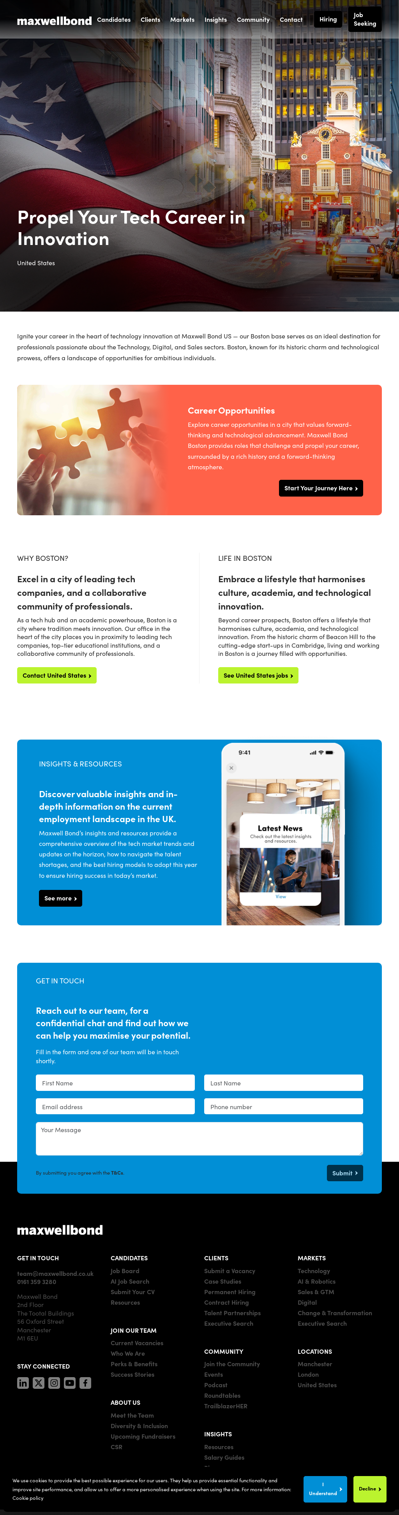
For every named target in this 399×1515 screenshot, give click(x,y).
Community (253, 19)
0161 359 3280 (36, 1281)
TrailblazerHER (225, 1405)
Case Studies (222, 1281)
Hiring (328, 18)
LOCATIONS (315, 1351)
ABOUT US (125, 1402)
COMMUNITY (224, 1351)
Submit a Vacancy (229, 1270)
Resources (125, 1302)
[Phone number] (283, 1106)
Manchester (315, 1363)
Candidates (114, 19)
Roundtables (222, 1395)
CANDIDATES (129, 1257)
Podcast (216, 1384)
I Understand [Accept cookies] (323, 1488)
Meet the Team (132, 1415)
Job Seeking (365, 18)
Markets (182, 19)
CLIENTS (216, 1257)
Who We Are (128, 1353)
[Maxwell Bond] (54, 19)
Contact (291, 19)
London (308, 1374)
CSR (116, 1446)
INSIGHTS (218, 1433)
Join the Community (232, 1363)
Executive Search (228, 1323)
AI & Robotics (316, 1281)
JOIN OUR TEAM (134, 1330)
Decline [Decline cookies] (367, 1488)
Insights (216, 19)
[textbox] (115, 1083)
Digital (307, 1302)
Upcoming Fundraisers (143, 1436)
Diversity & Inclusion (139, 1425)
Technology (314, 1270)
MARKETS (312, 1257)
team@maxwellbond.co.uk (55, 1273)
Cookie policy (28, 1497)
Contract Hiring (226, 1302)
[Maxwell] (60, 1229)
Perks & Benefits (134, 1363)
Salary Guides (224, 1457)
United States (317, 1384)
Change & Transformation (335, 1312)
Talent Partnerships (232, 1312)
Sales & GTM (316, 1291)
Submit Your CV (133, 1291)
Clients (150, 19)
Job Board (125, 1270)
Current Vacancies (137, 1342)
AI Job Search (130, 1281)
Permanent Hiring (230, 1291)
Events (213, 1374)
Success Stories (132, 1374)
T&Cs (117, 1172)
